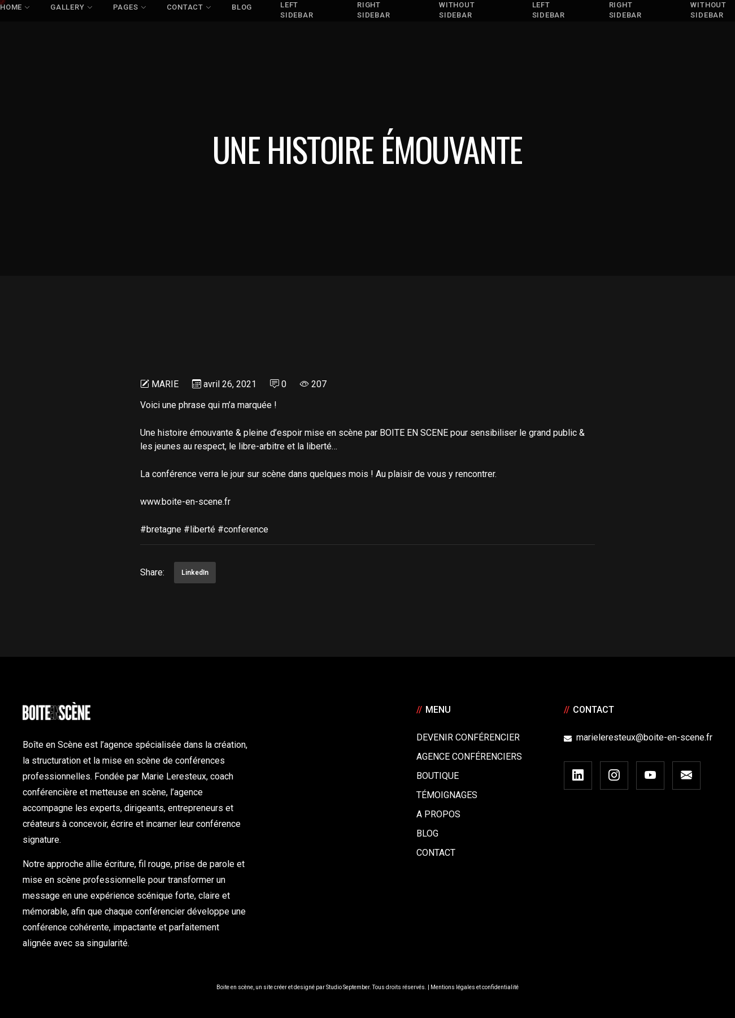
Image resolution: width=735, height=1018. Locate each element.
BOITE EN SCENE (414, 432)
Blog (427, 833)
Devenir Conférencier (468, 737)
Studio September (347, 987)
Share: (152, 572)
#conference (243, 529)
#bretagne (160, 529)
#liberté (199, 529)
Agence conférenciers (469, 756)
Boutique (437, 775)
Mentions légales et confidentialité (474, 987)
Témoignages (446, 795)
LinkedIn (194, 573)
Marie (165, 384)
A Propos (438, 814)
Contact (435, 852)
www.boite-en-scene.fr (185, 501)
